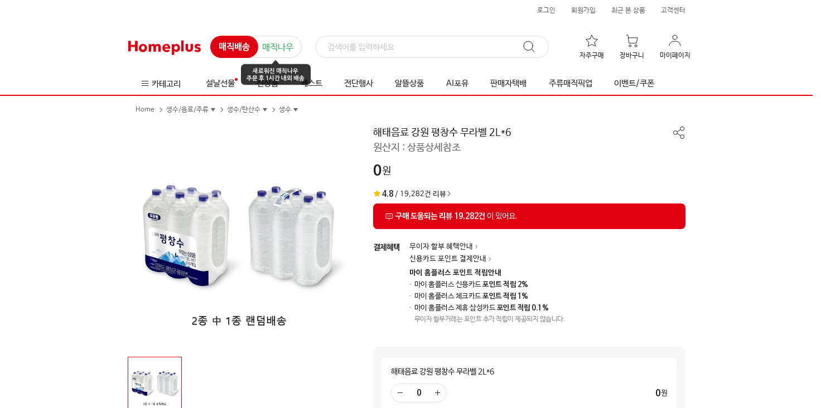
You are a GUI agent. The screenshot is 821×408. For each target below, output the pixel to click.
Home (145, 110)
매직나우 (277, 47)
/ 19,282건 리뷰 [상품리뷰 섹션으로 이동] (409, 194)
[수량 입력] (418, 393)
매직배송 (234, 47)
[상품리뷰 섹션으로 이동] (529, 216)
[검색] (432, 47)
